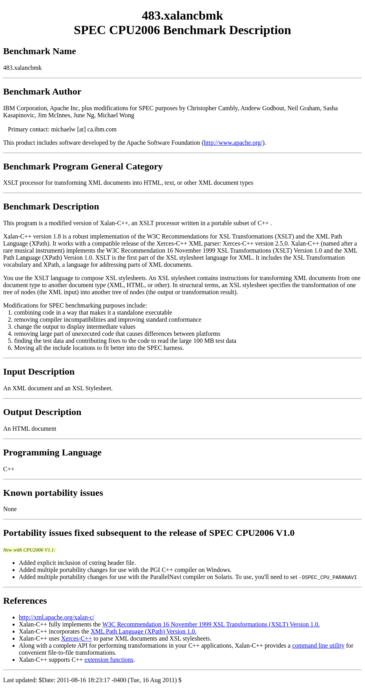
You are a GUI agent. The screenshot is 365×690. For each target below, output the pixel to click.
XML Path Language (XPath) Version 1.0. (144, 631)
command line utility (318, 645)
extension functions (108, 659)
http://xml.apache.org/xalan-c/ (57, 617)
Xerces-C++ (76, 638)
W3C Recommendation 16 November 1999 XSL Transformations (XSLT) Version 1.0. (210, 624)
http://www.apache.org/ (233, 142)
